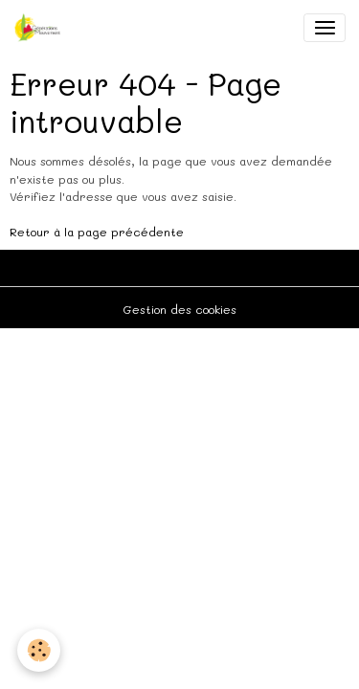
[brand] (40, 27)
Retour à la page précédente (97, 231)
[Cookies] (38, 650)
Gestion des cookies (179, 309)
